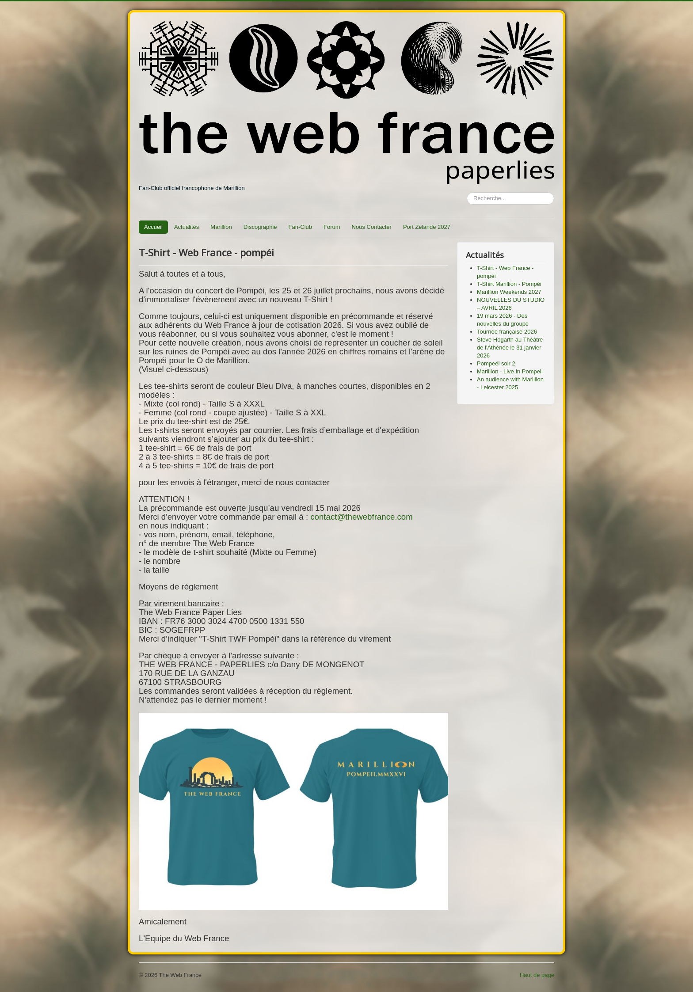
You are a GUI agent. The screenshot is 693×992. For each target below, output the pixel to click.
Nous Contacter (372, 227)
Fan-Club (300, 227)
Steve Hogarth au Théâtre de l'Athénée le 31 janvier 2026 (510, 347)
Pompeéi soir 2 (496, 363)
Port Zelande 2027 (426, 227)
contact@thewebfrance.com (361, 516)
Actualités (186, 227)
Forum (332, 227)
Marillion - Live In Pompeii (510, 371)
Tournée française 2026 (507, 331)
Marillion (221, 227)
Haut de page (537, 975)
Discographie (260, 227)
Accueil (153, 227)
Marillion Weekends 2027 (509, 292)
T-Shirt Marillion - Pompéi (509, 284)
